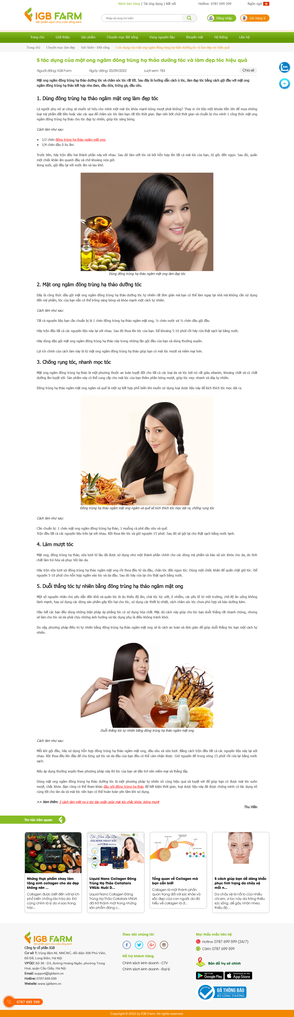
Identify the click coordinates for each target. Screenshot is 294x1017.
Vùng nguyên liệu (162, 37)
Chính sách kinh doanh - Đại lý (146, 969)
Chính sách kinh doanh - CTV (145, 962)
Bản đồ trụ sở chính (224, 963)
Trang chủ (37, 37)
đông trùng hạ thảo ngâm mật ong (80, 139)
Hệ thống (221, 37)
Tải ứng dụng (153, 3)
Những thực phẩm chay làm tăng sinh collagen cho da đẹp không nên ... (53, 883)
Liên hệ (244, 37)
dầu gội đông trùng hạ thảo (124, 786)
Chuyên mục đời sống (122, 37)
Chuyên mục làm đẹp (60, 47)
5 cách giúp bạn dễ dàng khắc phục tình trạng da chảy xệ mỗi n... (240, 883)
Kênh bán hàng (129, 3)
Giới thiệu (63, 37)
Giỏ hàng (257, 18)
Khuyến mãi (194, 37)
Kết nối (171, 3)
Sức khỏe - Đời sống (95, 47)
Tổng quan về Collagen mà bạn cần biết (175, 880)
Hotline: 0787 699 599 (214, 3)
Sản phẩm (88, 37)
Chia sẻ (248, 70)
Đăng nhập (224, 18)
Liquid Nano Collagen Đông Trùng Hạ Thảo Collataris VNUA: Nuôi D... (112, 883)
